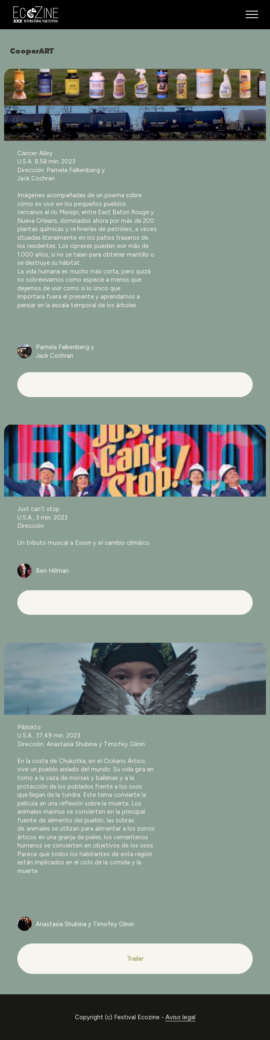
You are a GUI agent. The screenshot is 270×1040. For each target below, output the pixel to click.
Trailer (135, 968)
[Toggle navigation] (252, 14)
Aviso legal (180, 1027)
